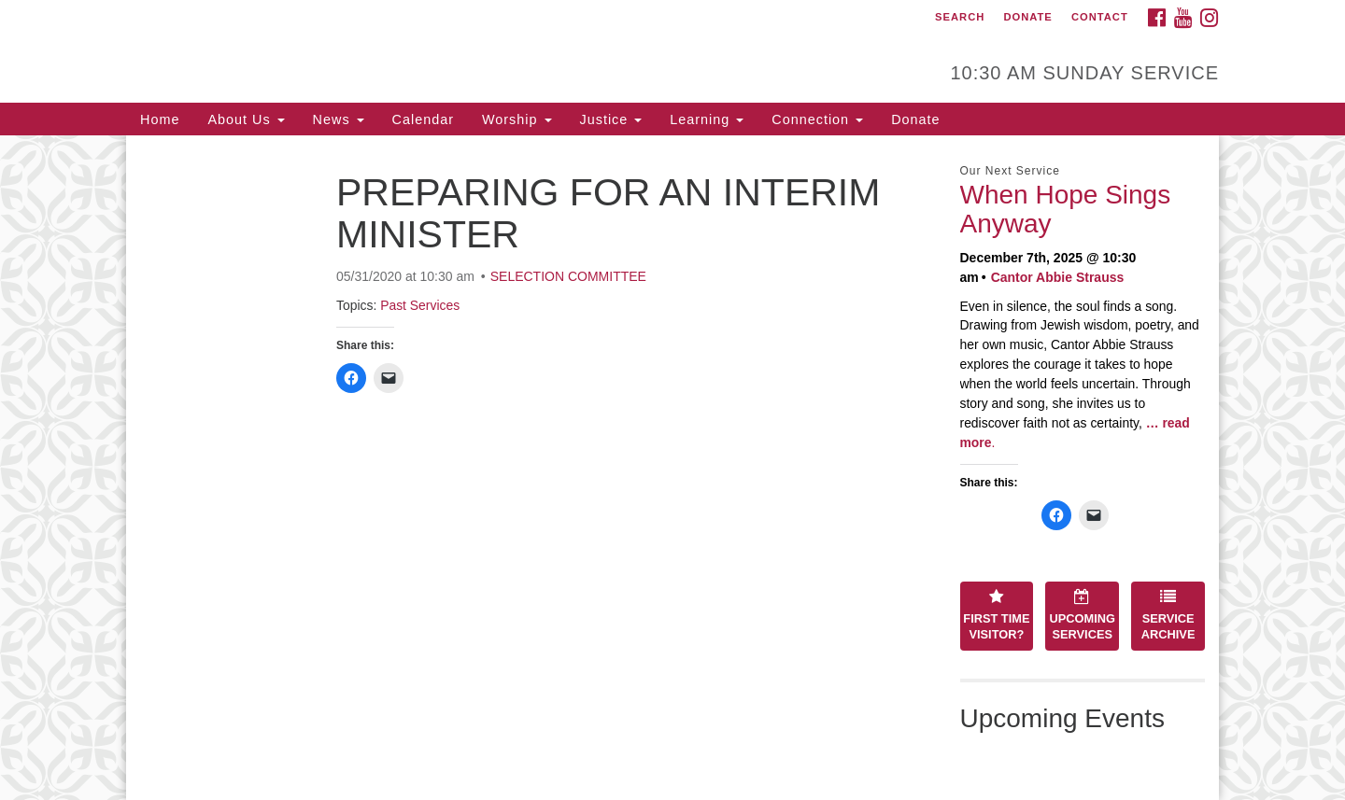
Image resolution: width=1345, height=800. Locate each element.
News (338, 119)
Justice (611, 119)
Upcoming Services (1082, 615)
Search (959, 16)
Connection (817, 119)
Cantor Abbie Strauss (1058, 277)
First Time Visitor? (996, 615)
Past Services (420, 305)
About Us (245, 119)
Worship (517, 119)
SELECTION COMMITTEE (568, 276)
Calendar (423, 119)
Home (159, 119)
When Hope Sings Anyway (1065, 209)
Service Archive (1168, 615)
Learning (706, 119)
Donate (1027, 16)
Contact (1099, 16)
